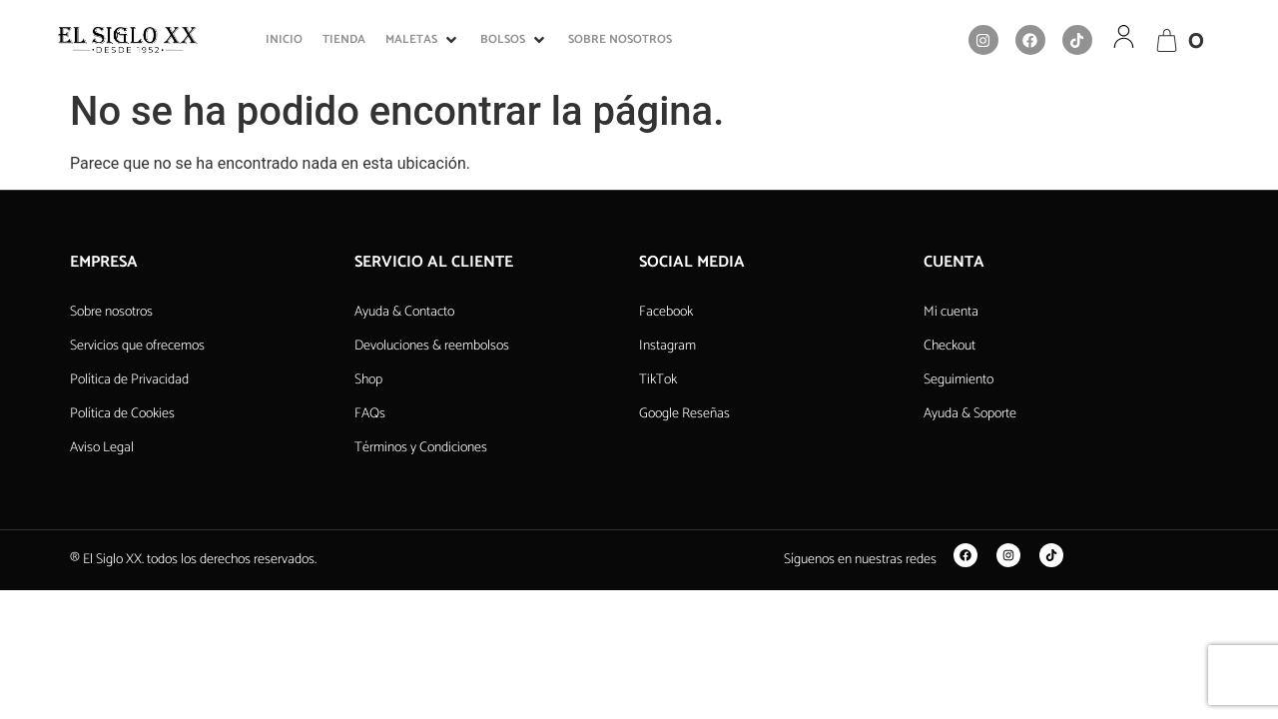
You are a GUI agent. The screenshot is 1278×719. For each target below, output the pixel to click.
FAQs (369, 413)
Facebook (666, 312)
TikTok (658, 379)
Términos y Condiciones (420, 447)
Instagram (667, 346)
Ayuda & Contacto (404, 312)
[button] (422, 40)
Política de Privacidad (129, 379)
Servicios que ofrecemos (137, 346)
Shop (368, 379)
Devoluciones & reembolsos (431, 346)
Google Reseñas (684, 413)
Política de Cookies (122, 413)
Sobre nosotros (111, 312)
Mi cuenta (951, 312)
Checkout (949, 346)
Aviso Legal (102, 447)
